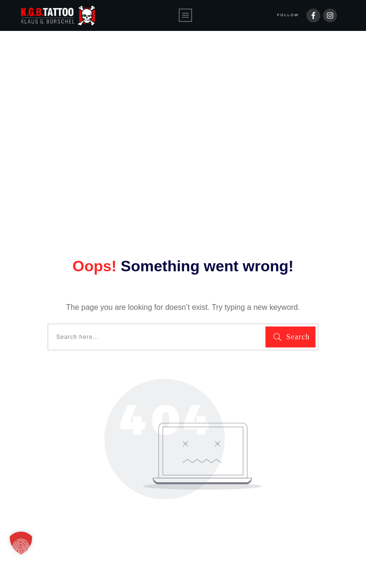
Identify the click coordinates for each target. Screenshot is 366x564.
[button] (21, 543)
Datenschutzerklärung (153, 544)
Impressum (223, 544)
